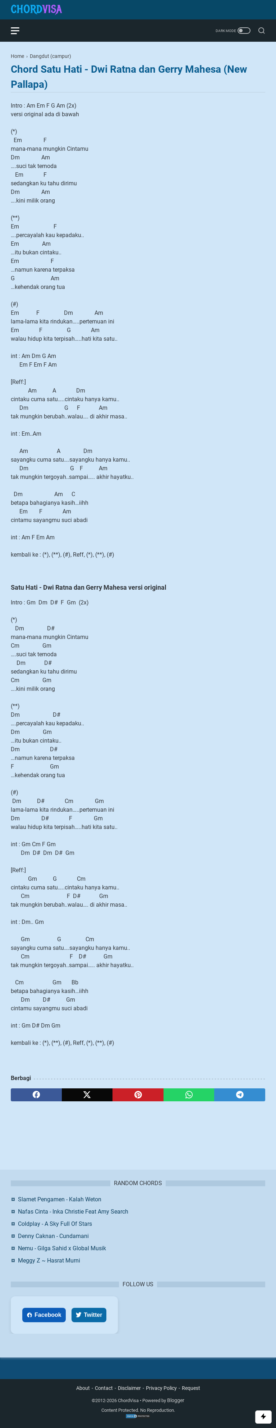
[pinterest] (138, 1094)
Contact (104, 1388)
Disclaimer (129, 1388)
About (83, 1388)
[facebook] (36, 1094)
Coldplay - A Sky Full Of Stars (55, 1223)
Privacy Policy (161, 1388)
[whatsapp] (189, 1094)
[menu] (19, 30)
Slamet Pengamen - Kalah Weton (59, 1199)
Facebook (44, 1315)
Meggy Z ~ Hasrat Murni (49, 1260)
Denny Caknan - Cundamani (53, 1236)
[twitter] (87, 1094)
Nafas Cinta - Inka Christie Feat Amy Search (73, 1211)
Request (191, 1388)
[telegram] (239, 1094)
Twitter (89, 1315)
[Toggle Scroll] (263, 1417)
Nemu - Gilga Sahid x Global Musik (62, 1248)
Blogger (175, 1400)
